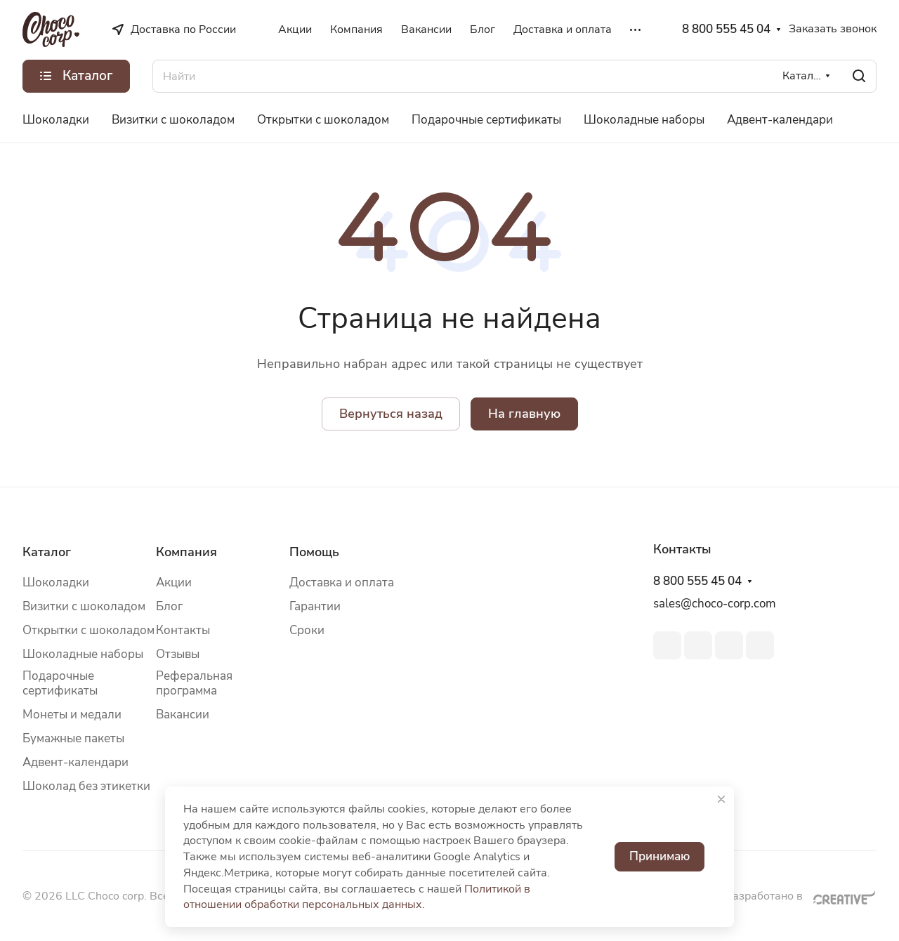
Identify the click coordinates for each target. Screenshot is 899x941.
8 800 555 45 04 (726, 29)
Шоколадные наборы (82, 654)
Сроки (306, 630)
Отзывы (177, 654)
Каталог (46, 552)
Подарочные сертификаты (60, 683)
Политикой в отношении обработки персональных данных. (356, 897)
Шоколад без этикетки (86, 786)
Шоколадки (55, 582)
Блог (169, 606)
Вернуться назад (390, 413)
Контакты (183, 630)
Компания (186, 552)
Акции (174, 582)
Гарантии (315, 606)
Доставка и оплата (341, 582)
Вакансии (182, 714)
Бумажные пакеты (73, 738)
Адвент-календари (75, 762)
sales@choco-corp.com (714, 603)
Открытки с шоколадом (88, 630)
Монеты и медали (72, 714)
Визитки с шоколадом (83, 606)
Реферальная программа (194, 683)
